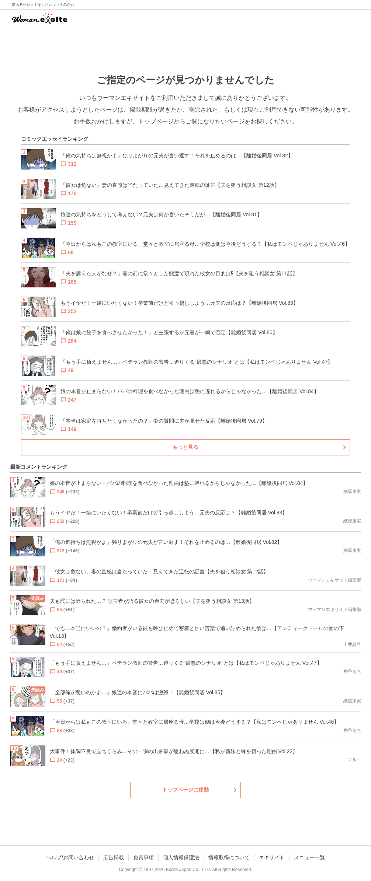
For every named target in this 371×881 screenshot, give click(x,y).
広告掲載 (113, 857)
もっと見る (185, 447)
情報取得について (229, 857)
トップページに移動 (185, 790)
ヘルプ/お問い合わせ (70, 857)
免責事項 (143, 857)
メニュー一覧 (309, 857)
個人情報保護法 (181, 857)
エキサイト (272, 857)
